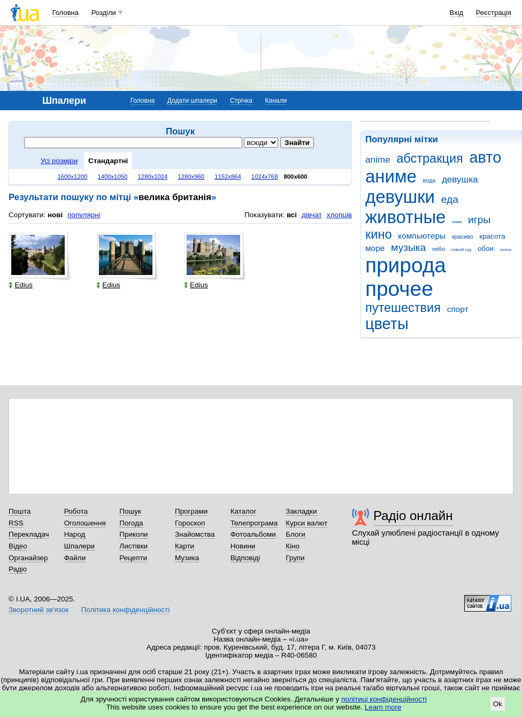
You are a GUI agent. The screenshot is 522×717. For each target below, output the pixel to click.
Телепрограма (254, 523)
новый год (461, 249)
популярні (83, 215)
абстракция (429, 158)
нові (55, 215)
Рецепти (133, 558)
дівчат (312, 215)
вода (429, 180)
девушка (460, 179)
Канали (276, 100)
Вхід (457, 13)
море (375, 248)
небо (438, 249)
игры (479, 219)
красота (492, 236)
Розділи (103, 13)
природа (405, 265)
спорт (458, 309)
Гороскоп (190, 523)
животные (405, 217)
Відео (18, 546)
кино (378, 234)
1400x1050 (112, 176)
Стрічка (241, 100)
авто (486, 157)
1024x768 (264, 176)
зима (457, 221)
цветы (387, 323)
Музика (187, 558)
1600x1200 (73, 176)
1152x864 (227, 176)
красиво (462, 236)
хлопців (339, 215)
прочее (399, 288)
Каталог (244, 511)
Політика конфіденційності (125, 610)
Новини (243, 546)
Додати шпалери (192, 100)
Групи (295, 558)
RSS (16, 523)
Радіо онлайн (413, 515)
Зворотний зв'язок (38, 610)
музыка (408, 247)
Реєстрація (493, 13)
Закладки (301, 511)
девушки (400, 197)
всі (292, 215)
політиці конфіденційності (384, 699)
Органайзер (28, 558)
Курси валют (306, 523)
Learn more (383, 707)
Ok (497, 704)
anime (377, 160)
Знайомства (195, 534)
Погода (131, 523)
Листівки (133, 546)
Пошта (19, 511)
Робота (76, 511)
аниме (391, 176)
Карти (184, 546)
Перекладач (29, 534)
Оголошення (85, 523)
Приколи (133, 534)
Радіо (18, 569)
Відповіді (245, 558)
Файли (75, 558)
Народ (75, 534)
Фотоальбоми (253, 534)
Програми (191, 511)
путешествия (403, 308)
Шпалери (79, 546)
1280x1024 (152, 176)
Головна (65, 13)
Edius (21, 285)
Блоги (295, 534)
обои (486, 249)
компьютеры (422, 235)
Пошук (130, 511)
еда (449, 199)
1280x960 (191, 176)
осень (506, 249)
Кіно (293, 546)
